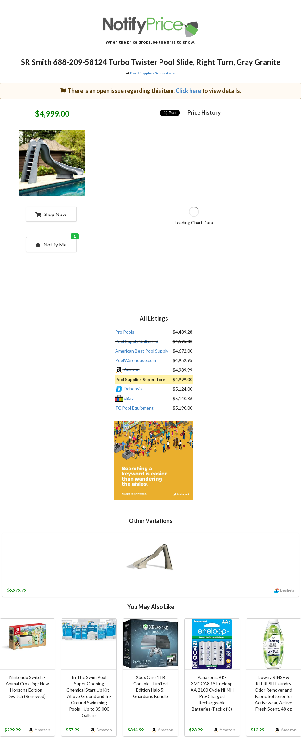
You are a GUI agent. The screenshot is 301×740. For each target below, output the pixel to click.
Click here (188, 90)
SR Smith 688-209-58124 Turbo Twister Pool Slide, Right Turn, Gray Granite (150, 62)
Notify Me (55, 242)
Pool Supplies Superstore (152, 73)
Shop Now (50, 214)
